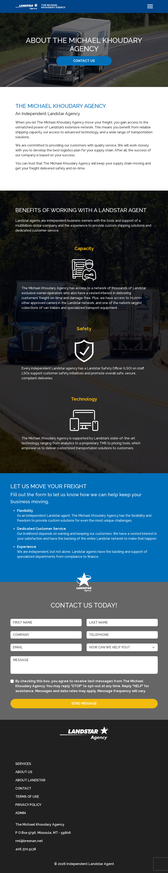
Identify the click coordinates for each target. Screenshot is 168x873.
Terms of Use (27, 797)
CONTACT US (84, 61)
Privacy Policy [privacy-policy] (28, 805)
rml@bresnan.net (29, 841)
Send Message (84, 703)
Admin (20, 813)
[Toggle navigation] (150, 6)
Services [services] (23, 764)
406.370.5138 (25, 849)
